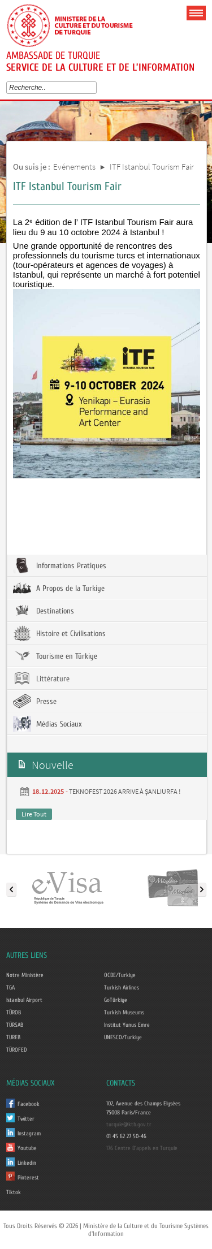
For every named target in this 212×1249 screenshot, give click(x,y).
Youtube (27, 1148)
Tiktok (13, 1192)
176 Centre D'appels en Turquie (142, 1148)
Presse (35, 701)
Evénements (74, 166)
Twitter (26, 1119)
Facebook (29, 1104)
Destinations (43, 611)
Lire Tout (33, 814)
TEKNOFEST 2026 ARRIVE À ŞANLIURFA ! (124, 791)
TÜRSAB (14, 1025)
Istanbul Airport (24, 1000)
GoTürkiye (115, 1000)
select (96, 87)
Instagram (29, 1133)
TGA (10, 987)
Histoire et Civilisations (59, 633)
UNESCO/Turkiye (123, 1037)
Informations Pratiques (59, 565)
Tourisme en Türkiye (55, 656)
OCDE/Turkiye (120, 975)
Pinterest (28, 1177)
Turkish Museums (124, 1012)
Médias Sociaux (47, 724)
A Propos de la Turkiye (59, 588)
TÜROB (13, 1012)
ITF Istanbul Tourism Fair (152, 166)
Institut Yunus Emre (127, 1025)
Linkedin (27, 1163)
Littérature (41, 678)
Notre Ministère (25, 975)
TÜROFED (16, 1050)
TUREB (13, 1037)
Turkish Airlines (121, 987)
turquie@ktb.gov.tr (129, 1124)
